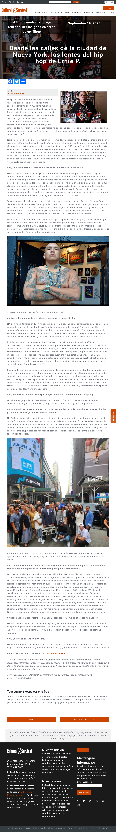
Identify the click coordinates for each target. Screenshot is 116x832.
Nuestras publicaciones (72, 12)
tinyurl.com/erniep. (55, 653)
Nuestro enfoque (55, 12)
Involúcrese (87, 12)
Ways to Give (100, 12)
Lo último (111, 12)
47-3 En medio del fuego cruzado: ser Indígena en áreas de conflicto (31, 26)
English (109, 2)
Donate (32, 719)
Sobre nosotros (40, 12)
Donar (108, 8)
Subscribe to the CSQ (84, 719)
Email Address (84, 782)
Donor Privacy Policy (78, 828)
